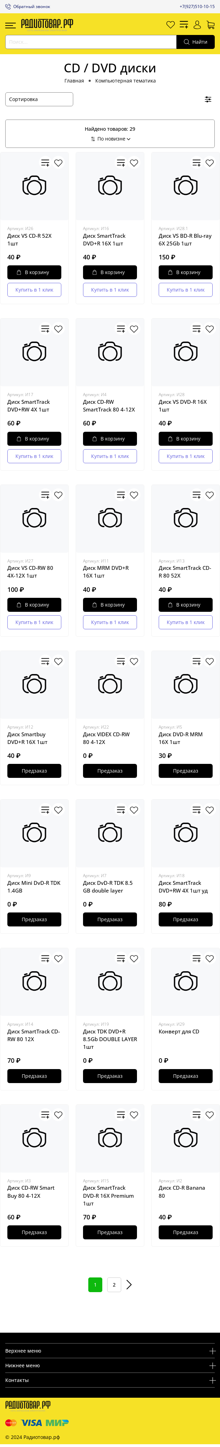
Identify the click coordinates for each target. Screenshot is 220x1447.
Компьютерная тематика (125, 80)
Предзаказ (34, 770)
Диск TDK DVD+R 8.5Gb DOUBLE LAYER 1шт (110, 1039)
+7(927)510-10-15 (197, 6)
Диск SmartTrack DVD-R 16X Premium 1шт (108, 1195)
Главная (74, 80)
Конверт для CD (179, 1031)
